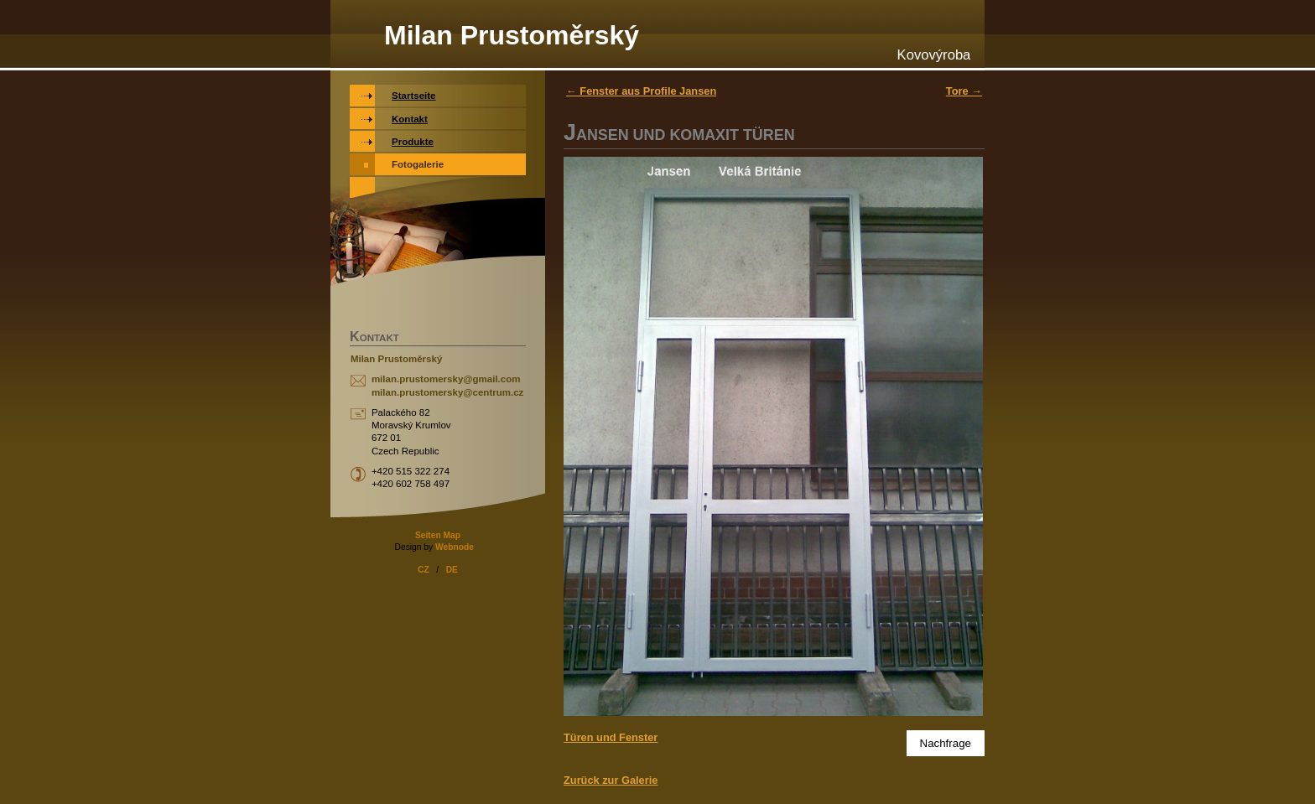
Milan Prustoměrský (511, 35)
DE (452, 569)
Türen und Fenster (611, 737)
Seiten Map (437, 535)
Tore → (964, 91)
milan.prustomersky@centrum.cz (447, 392)
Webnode (454, 547)
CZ (423, 569)
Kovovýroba (934, 55)
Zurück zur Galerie (611, 780)
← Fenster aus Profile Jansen (641, 91)
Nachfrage (946, 743)
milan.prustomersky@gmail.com (446, 379)
